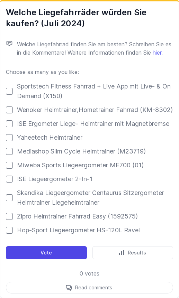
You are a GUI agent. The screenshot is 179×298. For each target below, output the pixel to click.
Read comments (93, 287)
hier (157, 52)
